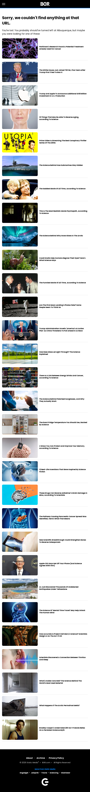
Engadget (24, 773)
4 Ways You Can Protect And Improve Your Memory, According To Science (62, 447)
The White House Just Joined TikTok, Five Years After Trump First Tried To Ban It (62, 71)
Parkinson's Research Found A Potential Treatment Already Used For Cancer (61, 48)
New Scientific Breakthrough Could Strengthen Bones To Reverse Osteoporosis (62, 541)
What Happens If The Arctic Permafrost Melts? (59, 706)
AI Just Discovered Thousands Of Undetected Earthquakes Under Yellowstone (58, 588)
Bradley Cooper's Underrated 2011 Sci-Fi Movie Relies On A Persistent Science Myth (62, 729)
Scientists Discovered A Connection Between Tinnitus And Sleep (62, 658)
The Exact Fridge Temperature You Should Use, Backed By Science (63, 423)
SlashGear (65, 773)
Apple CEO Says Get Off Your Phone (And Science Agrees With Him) (60, 565)
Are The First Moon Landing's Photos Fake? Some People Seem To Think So (60, 306)
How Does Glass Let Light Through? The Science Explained (59, 353)
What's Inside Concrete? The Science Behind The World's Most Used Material (60, 682)
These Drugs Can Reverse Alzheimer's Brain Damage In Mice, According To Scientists (63, 494)
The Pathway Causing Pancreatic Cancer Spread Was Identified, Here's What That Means (62, 518)
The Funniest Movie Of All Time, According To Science (62, 283)
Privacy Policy (56, 758)
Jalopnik (35, 773)
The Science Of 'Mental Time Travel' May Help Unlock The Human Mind (62, 611)
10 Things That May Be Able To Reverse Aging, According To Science (59, 118)
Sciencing (54, 773)
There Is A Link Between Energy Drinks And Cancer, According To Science (61, 377)
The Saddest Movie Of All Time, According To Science (62, 189)
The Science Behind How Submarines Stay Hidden (61, 165)
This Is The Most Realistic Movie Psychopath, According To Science (63, 212)
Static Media (32, 762)
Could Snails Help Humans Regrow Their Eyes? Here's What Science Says (62, 259)
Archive (41, 758)
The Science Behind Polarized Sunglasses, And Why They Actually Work (61, 400)
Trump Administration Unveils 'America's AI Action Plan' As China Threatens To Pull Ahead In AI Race (61, 330)
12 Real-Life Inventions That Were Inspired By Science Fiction (62, 470)
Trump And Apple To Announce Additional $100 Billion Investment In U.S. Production (63, 95)
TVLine (44, 773)
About (29, 758)
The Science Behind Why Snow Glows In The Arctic (61, 236)
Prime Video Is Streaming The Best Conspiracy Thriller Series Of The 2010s (62, 142)
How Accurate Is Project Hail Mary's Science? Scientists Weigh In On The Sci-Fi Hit (63, 635)
